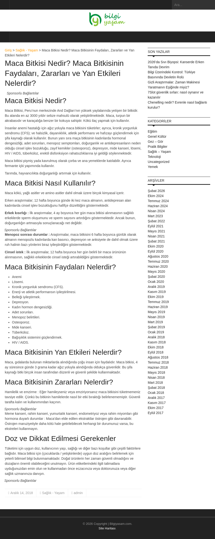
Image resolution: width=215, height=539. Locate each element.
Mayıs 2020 (156, 271)
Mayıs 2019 (156, 312)
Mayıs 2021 (156, 231)
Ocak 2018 (156, 393)
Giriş (8, 50)
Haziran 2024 (158, 206)
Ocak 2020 (156, 282)
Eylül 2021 (155, 226)
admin (78, 493)
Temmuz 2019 (158, 302)
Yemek (153, 167)
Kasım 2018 (157, 342)
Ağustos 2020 (158, 256)
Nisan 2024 (156, 211)
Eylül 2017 (155, 413)
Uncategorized (158, 162)
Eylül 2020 (155, 251)
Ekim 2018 (155, 347)
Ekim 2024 (155, 196)
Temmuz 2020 (158, 261)
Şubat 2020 (156, 277)
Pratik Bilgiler (157, 147)
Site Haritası (107, 528)
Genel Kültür (157, 136)
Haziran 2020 (158, 266)
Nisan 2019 (156, 317)
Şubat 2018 (156, 388)
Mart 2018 (155, 382)
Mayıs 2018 (156, 372)
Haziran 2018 (158, 367)
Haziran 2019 (158, 307)
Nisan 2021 (156, 236)
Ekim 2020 (155, 246)
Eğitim (152, 131)
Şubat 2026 (156, 191)
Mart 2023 (155, 216)
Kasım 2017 (157, 403)
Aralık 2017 (156, 398)
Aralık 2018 (156, 337)
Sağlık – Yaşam (159, 152)
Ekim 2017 (155, 408)
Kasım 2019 (157, 292)
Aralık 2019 (156, 287)
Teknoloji (154, 157)
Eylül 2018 (155, 352)
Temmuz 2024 (158, 201)
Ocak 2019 (156, 332)
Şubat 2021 (156, 241)
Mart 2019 (155, 322)
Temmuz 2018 (158, 362)
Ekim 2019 (155, 297)
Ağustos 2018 (158, 357)
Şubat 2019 (156, 327)
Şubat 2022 (156, 221)
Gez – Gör (155, 141)
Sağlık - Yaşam (27, 50)
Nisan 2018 (156, 377)
